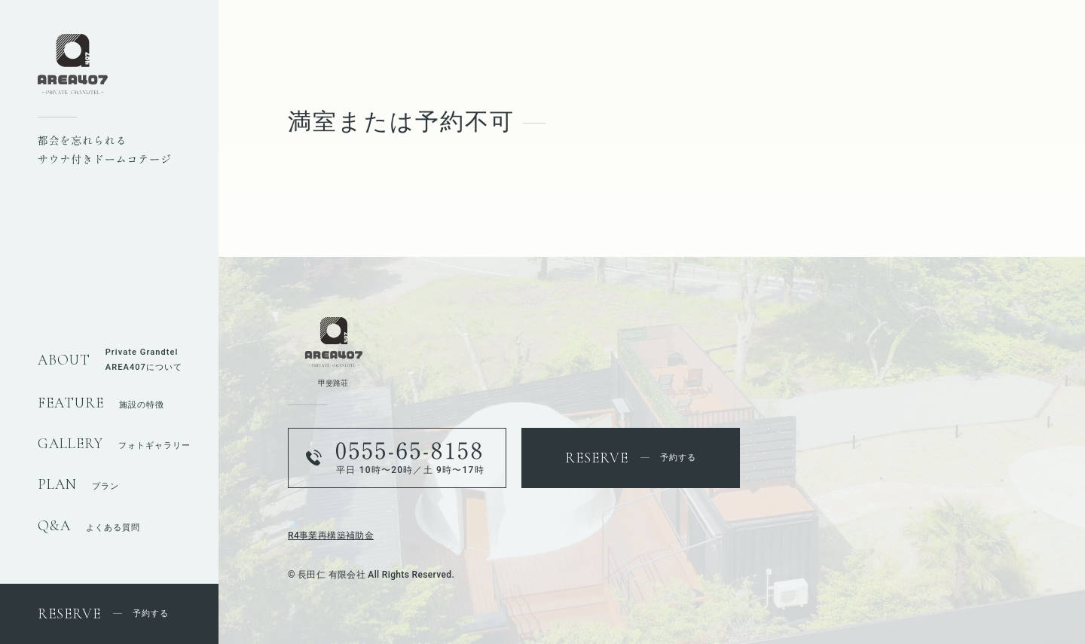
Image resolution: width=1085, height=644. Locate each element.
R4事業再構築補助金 (331, 535)
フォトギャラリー (114, 445)
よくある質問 (89, 528)
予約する (103, 613)
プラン (78, 486)
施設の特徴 (101, 405)
